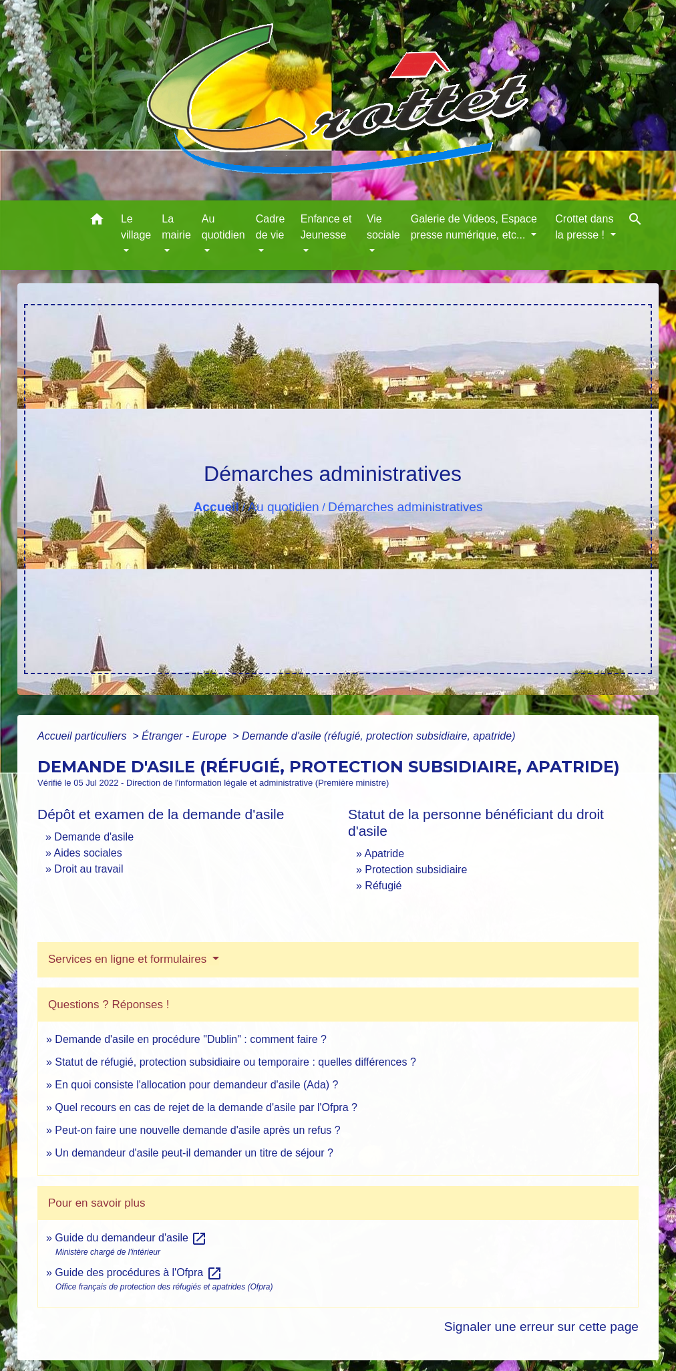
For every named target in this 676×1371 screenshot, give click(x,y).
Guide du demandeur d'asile (131, 1237)
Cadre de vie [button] (270, 227)
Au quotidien (283, 507)
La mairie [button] (176, 227)
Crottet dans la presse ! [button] (584, 227)
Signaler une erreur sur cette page (541, 1327)
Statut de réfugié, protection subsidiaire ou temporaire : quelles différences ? (235, 1062)
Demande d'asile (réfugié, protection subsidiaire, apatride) (379, 736)
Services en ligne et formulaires (129, 959)
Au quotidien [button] (223, 227)
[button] (97, 221)
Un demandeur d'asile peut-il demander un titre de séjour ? (194, 1153)
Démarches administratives (405, 507)
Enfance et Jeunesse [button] (326, 227)
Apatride (384, 853)
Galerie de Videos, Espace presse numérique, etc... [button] (474, 227)
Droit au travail (88, 869)
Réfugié (383, 885)
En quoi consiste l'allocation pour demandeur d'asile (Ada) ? (196, 1084)
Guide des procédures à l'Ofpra (138, 1272)
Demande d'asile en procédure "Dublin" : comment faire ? (191, 1039)
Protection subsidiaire (416, 869)
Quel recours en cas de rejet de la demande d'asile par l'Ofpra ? (206, 1107)
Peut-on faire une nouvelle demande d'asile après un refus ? (197, 1130)
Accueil (215, 507)
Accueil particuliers (83, 736)
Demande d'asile (94, 837)
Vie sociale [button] (383, 227)
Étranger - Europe (186, 736)
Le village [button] (136, 227)
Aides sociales (87, 853)
